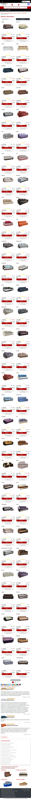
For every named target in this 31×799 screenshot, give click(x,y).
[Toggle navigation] (2, 1)
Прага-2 (17, 263)
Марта (17, 43)
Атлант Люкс (18, 87)
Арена (17, 504)
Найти (26, 7)
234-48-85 (26, 789)
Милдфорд (3, 65)
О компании (3, 792)
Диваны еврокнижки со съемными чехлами (8, 755)
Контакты (8, 792)
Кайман (17, 109)
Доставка (8, 789)
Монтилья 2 (4, 219)
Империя (17, 328)
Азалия (17, 372)
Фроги (17, 131)
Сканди (17, 548)
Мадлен (17, 197)
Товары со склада (11, 795)
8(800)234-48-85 (23, 4)
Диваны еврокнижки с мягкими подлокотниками (9, 752)
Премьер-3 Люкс (19, 65)
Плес (2, 131)
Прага (17, 482)
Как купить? (3, 789)
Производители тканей (5, 790)
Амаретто (3, 175)
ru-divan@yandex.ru (7, 796)
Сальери (3, 438)
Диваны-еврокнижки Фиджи (6, 762)
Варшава (3, 109)
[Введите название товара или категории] (14, 8)
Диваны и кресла (14, 790)
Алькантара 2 (4, 241)
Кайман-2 (3, 372)
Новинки (12, 792)
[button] (5, 10)
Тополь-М (18, 526)
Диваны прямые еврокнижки (6, 744)
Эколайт (17, 350)
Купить (7, 38)
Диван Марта (10, 689)
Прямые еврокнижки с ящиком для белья (8, 747)
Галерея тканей (4, 795)
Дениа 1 (3, 657)
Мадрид (3, 394)
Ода (17, 416)
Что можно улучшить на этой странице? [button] (10, 766)
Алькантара (4, 263)
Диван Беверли (10, 717)
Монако (3, 43)
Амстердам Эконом (19, 657)
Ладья (3, 460)
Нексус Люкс (18, 394)
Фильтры (23, 19)
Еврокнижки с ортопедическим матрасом (8, 759)
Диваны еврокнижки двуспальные (7, 758)
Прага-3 (3, 153)
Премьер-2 (18, 635)
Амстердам (4, 416)
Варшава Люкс (19, 241)
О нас (12, 789)
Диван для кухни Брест (12, 725)
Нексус (3, 197)
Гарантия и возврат (5, 793)
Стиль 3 (3, 635)
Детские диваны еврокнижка (6, 763)
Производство (12, 793)
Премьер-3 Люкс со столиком (7, 548)
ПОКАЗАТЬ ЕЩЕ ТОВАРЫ (15, 680)
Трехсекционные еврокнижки (6, 751)
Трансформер (4, 504)
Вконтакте (13, 796)
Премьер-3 (18, 175)
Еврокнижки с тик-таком (5, 748)
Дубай (17, 460)
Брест (17, 219)
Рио (17, 153)
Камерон (3, 328)
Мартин (3, 87)
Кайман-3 (3, 350)
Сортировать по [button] (5, 19)
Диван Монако (10, 700)
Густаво (3, 526)
